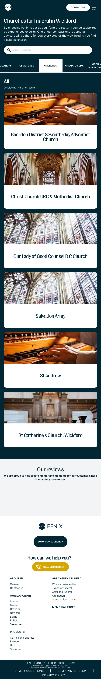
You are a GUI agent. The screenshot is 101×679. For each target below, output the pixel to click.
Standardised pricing (64, 599)
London (14, 601)
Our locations (20, 595)
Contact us (16, 588)
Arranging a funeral (67, 578)
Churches (50, 65)
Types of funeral (62, 588)
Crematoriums (74, 65)
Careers (14, 584)
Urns (13, 645)
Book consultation (50, 541)
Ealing (13, 616)
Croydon (15, 609)
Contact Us (78, 7)
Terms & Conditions (28, 670)
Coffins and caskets (22, 637)
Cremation (58, 595)
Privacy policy (53, 675)
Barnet (14, 605)
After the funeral (62, 591)
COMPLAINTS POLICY (72, 670)
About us (17, 578)
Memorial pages (63, 607)
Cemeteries (26, 65)
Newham (15, 612)
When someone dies (64, 584)
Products (17, 631)
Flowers (14, 641)
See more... (16, 624)
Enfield (14, 620)
